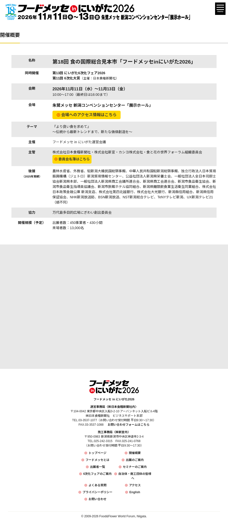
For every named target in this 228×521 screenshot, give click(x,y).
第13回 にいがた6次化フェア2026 (78, 73)
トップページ (97, 453)
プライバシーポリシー (97, 492)
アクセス (135, 485)
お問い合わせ (97, 499)
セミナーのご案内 (135, 467)
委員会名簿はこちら (74, 159)
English (134, 492)
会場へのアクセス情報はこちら (89, 115)
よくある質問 (97, 485)
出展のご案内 (135, 460)
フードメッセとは (97, 460)
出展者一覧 (97, 467)
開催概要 (135, 453)
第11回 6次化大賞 (85, 78)
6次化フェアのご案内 (97, 474)
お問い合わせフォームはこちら (128, 424)
